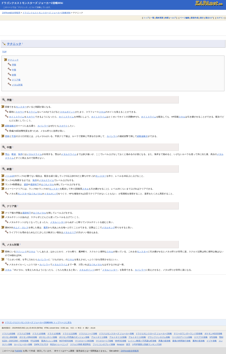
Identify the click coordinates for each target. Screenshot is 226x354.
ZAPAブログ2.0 (41, 344)
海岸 (20, 154)
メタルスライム (34, 154)
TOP (4, 51)
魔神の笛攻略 (199, 341)
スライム (33, 112)
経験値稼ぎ (10, 126)
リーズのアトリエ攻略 (182, 337)
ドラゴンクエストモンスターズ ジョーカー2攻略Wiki (32, 3)
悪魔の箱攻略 (164, 341)
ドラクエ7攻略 (23, 333)
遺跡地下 (34, 184)
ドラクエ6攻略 (8, 333)
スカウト (20, 112)
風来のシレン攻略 (49, 341)
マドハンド (21, 251)
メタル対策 (17, 85)
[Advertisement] (113, 27)
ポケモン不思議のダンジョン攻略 (74, 337)
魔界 (46, 227)
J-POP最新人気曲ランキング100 (147, 344)
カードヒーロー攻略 (23, 344)
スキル (102, 112)
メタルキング (50, 193)
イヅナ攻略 (212, 341)
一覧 (152, 18)
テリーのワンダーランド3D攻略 (188, 333)
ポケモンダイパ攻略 (48, 337)
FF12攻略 (35, 341)
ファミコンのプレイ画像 (104, 344)
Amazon (120, 344)
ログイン (220, 18)
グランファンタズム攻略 (159, 337)
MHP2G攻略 (120, 341)
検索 (167, 18)
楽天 (128, 344)
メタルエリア (69, 232)
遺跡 (26, 184)
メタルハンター (57, 222)
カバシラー (42, 126)
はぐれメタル (47, 184)
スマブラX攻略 (200, 337)
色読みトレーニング (59, 344)
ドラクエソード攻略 (88, 333)
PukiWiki (18, 351)
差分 (202, 18)
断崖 (14, 154)
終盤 (14, 75)
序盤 (14, 65)
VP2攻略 (213, 337)
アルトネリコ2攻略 (118, 337)
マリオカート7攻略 (104, 341)
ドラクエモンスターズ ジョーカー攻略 (116, 333)
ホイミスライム (16, 117)
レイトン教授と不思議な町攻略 (142, 341)
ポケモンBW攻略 (9, 337)
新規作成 (194, 18)
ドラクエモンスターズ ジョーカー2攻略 (154, 333)
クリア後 (16, 79)
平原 (14, 136)
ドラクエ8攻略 (39, 333)
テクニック (14, 44)
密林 (7, 136)
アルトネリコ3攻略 (137, 337)
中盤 (14, 70)
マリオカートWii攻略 (84, 341)
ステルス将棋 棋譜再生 (80, 344)
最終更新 (159, 18)
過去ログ (209, 18)
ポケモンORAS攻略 (28, 337)
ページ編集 (184, 18)
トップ (146, 18)
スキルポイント (67, 112)
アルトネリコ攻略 (99, 337)
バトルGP (10, 176)
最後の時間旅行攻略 (181, 341)
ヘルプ (173, 18)
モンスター (21, 107)
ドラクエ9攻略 (54, 333)
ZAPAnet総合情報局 (11, 13)
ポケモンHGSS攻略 (213, 333)
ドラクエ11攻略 (70, 333)
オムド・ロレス (20, 227)
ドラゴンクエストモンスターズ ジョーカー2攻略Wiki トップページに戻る (38, 322)
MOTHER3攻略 (66, 341)
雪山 (7, 154)
